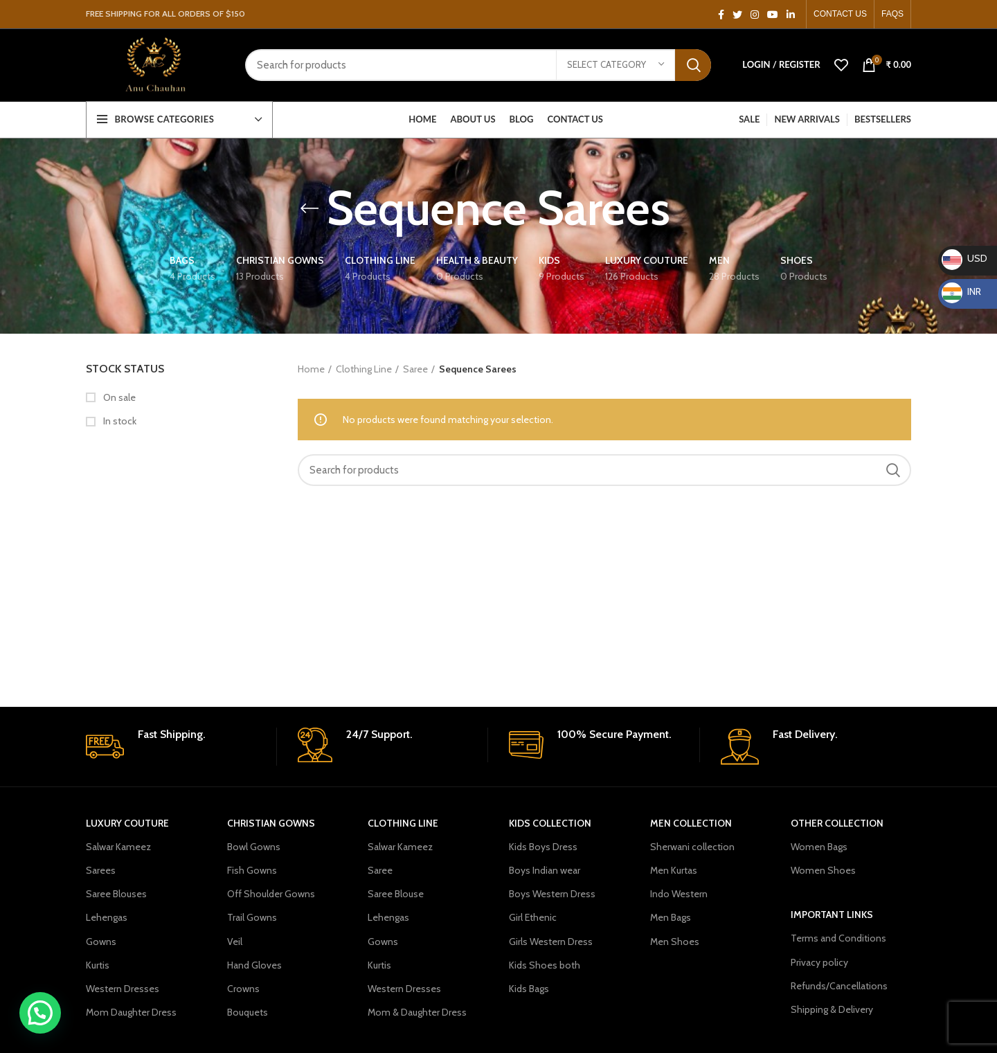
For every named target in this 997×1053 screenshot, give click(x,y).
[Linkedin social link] (790, 15)
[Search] (478, 66)
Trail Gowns (252, 916)
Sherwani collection (692, 846)
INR (961, 291)
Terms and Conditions (838, 937)
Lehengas (106, 916)
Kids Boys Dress (543, 846)
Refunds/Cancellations (839, 985)
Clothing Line (364, 368)
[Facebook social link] (721, 15)
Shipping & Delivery (832, 1008)
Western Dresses (122, 988)
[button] (43, 1011)
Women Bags (819, 846)
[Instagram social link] (754, 15)
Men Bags (670, 916)
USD (964, 258)
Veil (234, 940)
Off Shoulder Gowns (271, 893)
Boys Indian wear (544, 869)
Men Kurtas (673, 869)
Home (311, 368)
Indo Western (679, 893)
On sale (118, 396)
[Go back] (309, 208)
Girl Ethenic (533, 916)
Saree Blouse (396, 893)
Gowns (101, 940)
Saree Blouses (116, 893)
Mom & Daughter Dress (417, 1011)
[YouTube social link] (772, 15)
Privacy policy (819, 961)
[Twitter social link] (737, 15)
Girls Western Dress (551, 940)
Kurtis (97, 964)
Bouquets (247, 1011)
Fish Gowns (252, 869)
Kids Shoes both (544, 964)
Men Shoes (674, 940)
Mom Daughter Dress (131, 1011)
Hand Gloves (254, 964)
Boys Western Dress (552, 893)
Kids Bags (529, 988)
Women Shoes (823, 869)
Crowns (243, 988)
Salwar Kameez (118, 846)
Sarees (101, 869)
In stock (118, 420)
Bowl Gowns (253, 846)
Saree (415, 368)
